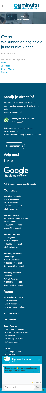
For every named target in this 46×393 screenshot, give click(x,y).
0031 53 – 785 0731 (14, 206)
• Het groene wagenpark (14, 329)
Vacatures (5, 66)
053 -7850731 (17, 122)
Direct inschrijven (14, 146)
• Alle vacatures (10, 301)
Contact (5, 72)
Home (4, 62)
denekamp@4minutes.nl (14, 266)
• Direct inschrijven (12, 304)
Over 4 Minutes (8, 69)
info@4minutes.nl (11, 131)
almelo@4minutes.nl (12, 228)
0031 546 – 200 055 (14, 225)
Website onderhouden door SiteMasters (20, 184)
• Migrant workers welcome (15, 307)
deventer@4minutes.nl (13, 285)
